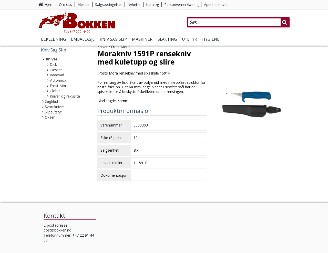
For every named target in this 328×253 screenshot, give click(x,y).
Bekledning (53, 39)
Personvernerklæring (181, 4)
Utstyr (189, 39)
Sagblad (51, 101)
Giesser (56, 69)
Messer (83, 4)
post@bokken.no (57, 230)
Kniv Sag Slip (113, 39)
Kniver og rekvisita (65, 96)
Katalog (152, 4)
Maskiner (142, 39)
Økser (50, 117)
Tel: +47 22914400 (77, 31)
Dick (53, 64)
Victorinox (58, 80)
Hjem (49, 4)
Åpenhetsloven (216, 4)
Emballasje (83, 39)
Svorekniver (54, 106)
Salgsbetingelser (108, 4)
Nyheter (134, 4)
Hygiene (210, 39)
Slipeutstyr (53, 112)
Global (55, 90)
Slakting (167, 39)
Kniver (51, 59)
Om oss (65, 4)
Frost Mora (59, 85)
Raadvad (57, 74)
